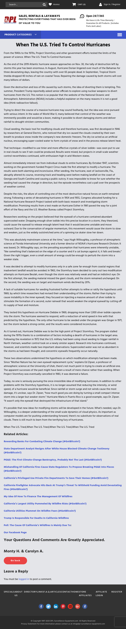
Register (116, 592)
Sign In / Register (112, 4)
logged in (24, 579)
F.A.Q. (47, 592)
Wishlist (57, 4)
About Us (18, 593)
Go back (15, 561)
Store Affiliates (85, 593)
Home (75, 592)
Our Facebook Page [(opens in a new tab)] (15, 532)
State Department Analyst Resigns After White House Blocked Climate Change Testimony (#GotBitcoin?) (56, 451)
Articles (55, 592)
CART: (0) (82, 4)
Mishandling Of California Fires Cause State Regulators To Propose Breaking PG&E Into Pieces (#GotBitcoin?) (59, 469)
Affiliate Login (101, 593)
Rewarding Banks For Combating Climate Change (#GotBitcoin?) (42, 441)
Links (40, 592)
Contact (66, 592)
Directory (30, 592)
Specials (9, 592)
